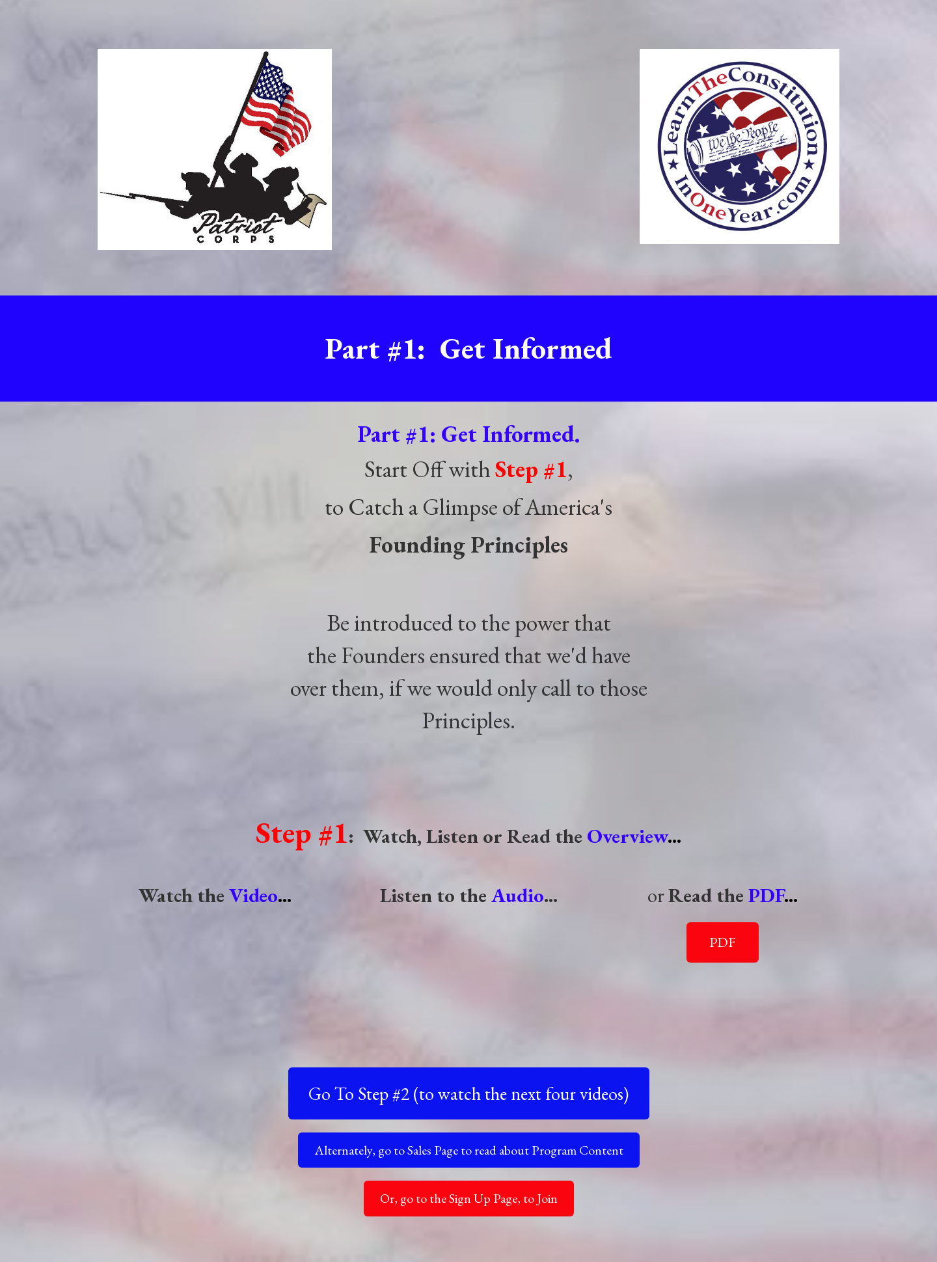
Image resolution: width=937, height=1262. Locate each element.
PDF (722, 942)
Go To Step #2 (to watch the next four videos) (468, 1093)
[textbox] (468, 688)
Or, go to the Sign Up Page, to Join (469, 1198)
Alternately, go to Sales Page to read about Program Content (468, 1150)
